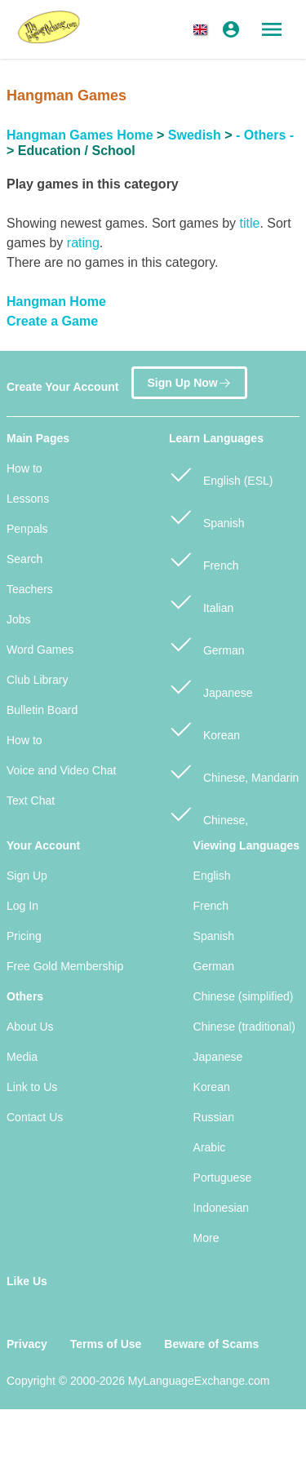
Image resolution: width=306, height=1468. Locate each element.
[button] (203, 29)
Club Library (37, 679)
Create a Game (52, 321)
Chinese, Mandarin (234, 770)
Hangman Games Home (80, 135)
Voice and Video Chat (61, 770)
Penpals (27, 528)
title (249, 223)
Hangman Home (56, 301)
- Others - (265, 135)
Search (24, 558)
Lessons (28, 498)
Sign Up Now (189, 379)
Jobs (19, 619)
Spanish (206, 516)
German (206, 643)
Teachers (30, 589)
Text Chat (31, 800)
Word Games (40, 649)
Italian (201, 601)
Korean (204, 728)
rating (83, 243)
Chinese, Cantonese (208, 822)
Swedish (194, 135)
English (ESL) (221, 473)
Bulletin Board (42, 709)
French (203, 558)
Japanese (211, 685)
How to (24, 468)
